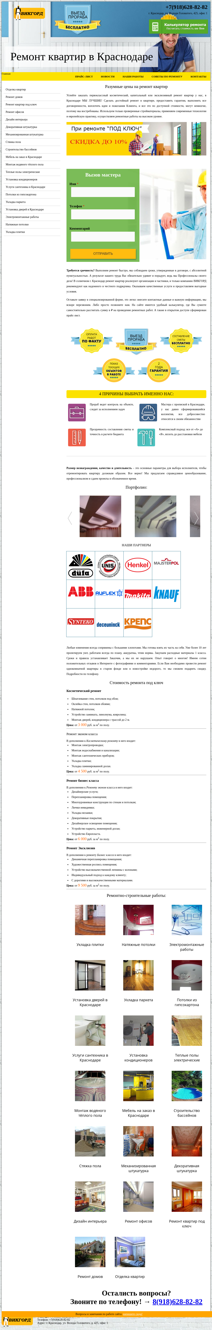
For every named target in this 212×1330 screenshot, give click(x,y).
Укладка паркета (16, 201)
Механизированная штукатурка (24, 134)
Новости (108, 76)
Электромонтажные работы (22, 216)
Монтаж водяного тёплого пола (25, 164)
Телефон (77, 206)
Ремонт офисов (15, 112)
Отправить (103, 253)
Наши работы (133, 76)
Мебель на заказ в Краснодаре (24, 156)
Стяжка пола (13, 141)
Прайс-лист (84, 76)
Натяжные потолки (17, 224)
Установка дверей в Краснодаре (25, 209)
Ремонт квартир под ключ (21, 104)
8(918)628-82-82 (177, 1302)
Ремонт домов (14, 97)
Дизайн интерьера (16, 119)
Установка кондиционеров (21, 179)
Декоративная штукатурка (21, 127)
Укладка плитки (15, 231)
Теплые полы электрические (23, 171)
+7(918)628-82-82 (59, 1319)
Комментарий (80, 228)
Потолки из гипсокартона (21, 194)
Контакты (198, 76)
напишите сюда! (133, 1314)
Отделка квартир (16, 89)
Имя (74, 184)
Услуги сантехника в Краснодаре (25, 186)
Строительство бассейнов (21, 149)
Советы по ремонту (167, 76)
